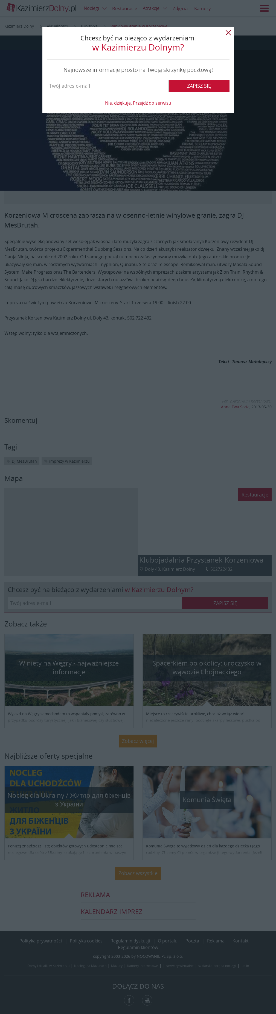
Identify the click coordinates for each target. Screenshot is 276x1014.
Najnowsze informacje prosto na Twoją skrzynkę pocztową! (138, 69)
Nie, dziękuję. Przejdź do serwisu (138, 103)
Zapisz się (199, 85)
